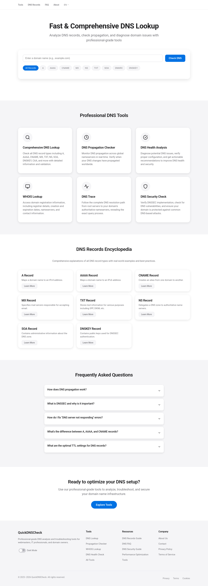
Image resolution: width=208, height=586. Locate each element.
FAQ (47, 5)
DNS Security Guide (131, 549)
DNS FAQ (126, 543)
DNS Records (34, 5)
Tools (20, 5)
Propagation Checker (96, 543)
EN (66, 5)
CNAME (65, 68)
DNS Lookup (92, 538)
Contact (162, 543)
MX (77, 68)
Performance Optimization (135, 554)
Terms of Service (166, 554)
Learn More (29, 286)
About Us (163, 538)
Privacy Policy (165, 549)
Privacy (166, 578)
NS (86, 68)
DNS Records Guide (132, 538)
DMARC (119, 68)
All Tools (90, 560)
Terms (176, 578)
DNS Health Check (95, 554)
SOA (106, 68)
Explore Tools (104, 504)
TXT (96, 68)
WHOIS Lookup (93, 549)
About (56, 5)
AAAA (52, 68)
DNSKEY (133, 68)
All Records (30, 68)
